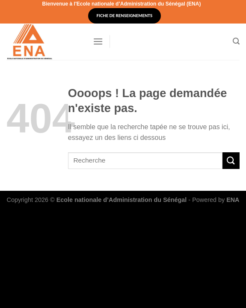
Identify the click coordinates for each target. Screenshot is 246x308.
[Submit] (231, 160)
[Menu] (98, 41)
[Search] (236, 41)
